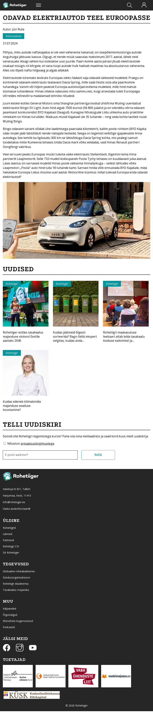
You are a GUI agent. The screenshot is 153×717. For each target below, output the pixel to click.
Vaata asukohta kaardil (16, 508)
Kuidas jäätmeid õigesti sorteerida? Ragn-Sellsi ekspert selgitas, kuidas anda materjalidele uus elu (75, 338)
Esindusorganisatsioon (16, 577)
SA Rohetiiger (11, 552)
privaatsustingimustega (37, 443)
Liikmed (7, 534)
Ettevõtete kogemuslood (18, 621)
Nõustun (30, 443)
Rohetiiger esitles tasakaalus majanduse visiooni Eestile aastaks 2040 (23, 336)
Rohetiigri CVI (11, 546)
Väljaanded (9, 608)
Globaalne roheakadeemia (19, 571)
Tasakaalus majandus (16, 590)
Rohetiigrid (9, 528)
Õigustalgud (10, 615)
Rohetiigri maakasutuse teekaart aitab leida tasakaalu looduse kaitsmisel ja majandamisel (124, 338)
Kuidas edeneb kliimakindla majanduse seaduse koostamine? (22, 405)
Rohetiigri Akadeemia (15, 583)
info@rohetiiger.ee (14, 502)
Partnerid (8, 540)
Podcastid (9, 627)
